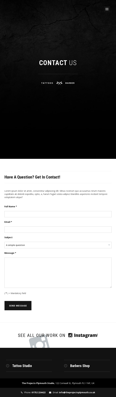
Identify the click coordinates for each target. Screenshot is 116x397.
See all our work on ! (58, 335)
